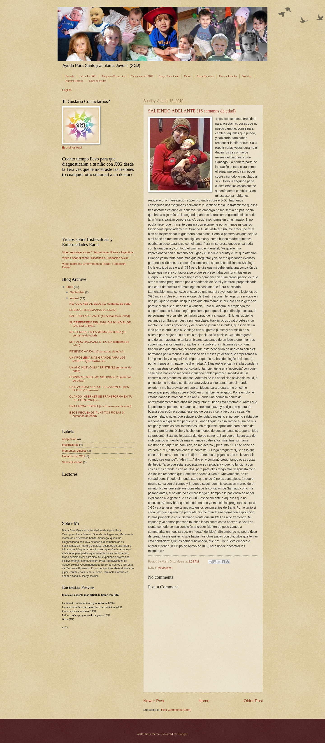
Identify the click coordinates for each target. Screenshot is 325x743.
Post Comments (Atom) (176, 709)
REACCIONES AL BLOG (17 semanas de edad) (100, 303)
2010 (70, 287)
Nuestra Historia (74, 80)
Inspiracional (70, 444)
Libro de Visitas (97, 80)
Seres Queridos (205, 76)
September (77, 292)
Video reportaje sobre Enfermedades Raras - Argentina (97, 252)
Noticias (246, 76)
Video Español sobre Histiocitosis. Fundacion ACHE (95, 258)
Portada (70, 76)
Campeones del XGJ (142, 76)
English (67, 90)
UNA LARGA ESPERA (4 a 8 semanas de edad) (100, 406)
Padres (187, 76)
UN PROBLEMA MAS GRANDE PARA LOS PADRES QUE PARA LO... (97, 359)
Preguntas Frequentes (113, 76)
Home (204, 701)
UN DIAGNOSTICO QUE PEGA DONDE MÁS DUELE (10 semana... (99, 388)
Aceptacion (165, 567)
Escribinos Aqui (72, 147)
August (75, 298)
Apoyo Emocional (169, 76)
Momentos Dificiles (74, 450)
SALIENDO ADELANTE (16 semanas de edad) (192, 110)
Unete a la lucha (228, 76)
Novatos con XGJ (73, 456)
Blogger (183, 734)
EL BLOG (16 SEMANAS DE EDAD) (92, 309)
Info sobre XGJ (88, 76)
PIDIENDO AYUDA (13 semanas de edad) (96, 351)
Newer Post (153, 701)
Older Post (253, 701)
